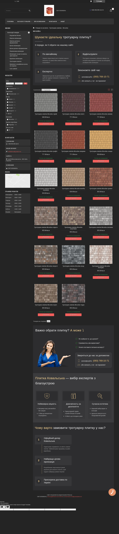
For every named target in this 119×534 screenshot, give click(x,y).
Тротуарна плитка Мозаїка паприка (73, 151)
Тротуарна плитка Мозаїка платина (101, 227)
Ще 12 (9, 113)
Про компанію (39, 21)
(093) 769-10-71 (101, 76)
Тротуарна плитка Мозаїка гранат (101, 188)
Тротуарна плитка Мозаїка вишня (101, 114)
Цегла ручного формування (18, 48)
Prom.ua (69, 495)
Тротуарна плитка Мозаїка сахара (101, 151)
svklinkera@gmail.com (14, 151)
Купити (46, 124)
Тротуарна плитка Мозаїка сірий (46, 114)
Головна (10, 21)
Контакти (53, 21)
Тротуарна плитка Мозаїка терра (73, 305)
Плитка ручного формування (15, 42)
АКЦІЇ (63, 21)
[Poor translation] (7, 507)
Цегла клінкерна (15, 45)
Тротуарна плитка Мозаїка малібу (73, 188)
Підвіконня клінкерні (17, 51)
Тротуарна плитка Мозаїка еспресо (46, 227)
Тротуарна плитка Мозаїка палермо (101, 266)
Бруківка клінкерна (16, 58)
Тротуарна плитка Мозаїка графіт (46, 151)
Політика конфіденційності (73, 496)
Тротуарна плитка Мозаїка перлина (46, 189)
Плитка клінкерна (15, 38)
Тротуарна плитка (55, 28)
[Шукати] (29, 10)
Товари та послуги (42, 28)
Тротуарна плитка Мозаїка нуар (73, 266)
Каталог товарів (23, 21)
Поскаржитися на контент (55, 496)
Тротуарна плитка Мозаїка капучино (73, 228)
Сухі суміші (13, 68)
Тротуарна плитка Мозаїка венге (73, 114)
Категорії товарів (13, 32)
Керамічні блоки (15, 35)
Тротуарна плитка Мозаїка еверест (46, 266)
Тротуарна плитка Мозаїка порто (46, 305)
